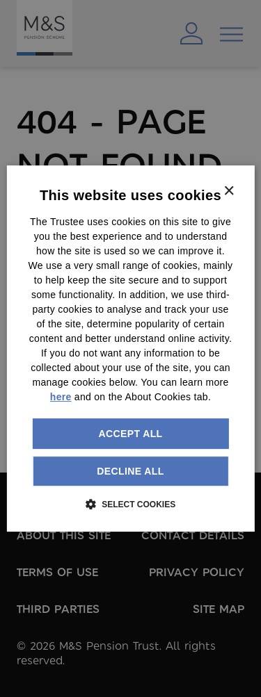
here (61, 396)
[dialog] (130, 348)
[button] (130, 504)
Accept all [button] (130, 433)
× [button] (228, 191)
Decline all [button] (130, 471)
